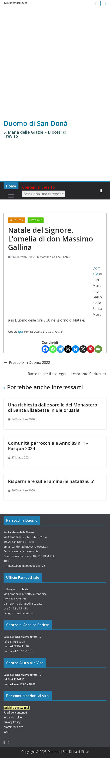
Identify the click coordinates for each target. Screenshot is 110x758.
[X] (83, 349)
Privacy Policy (12, 722)
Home (11, 186)
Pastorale (35, 220)
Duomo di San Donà (36, 123)
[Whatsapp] (53, 349)
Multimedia (17, 220)
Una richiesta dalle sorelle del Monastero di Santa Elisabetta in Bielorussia (52, 407)
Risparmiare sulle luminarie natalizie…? (51, 481)
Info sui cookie (13, 717)
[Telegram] (60, 349)
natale (67, 257)
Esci (6, 732)
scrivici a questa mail (17, 708)
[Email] (98, 349)
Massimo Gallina (50, 257)
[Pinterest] (90, 349)
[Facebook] (45, 349)
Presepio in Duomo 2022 (27, 362)
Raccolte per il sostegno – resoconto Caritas (67, 373)
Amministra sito (13, 727)
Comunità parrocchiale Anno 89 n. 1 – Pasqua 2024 (48, 445)
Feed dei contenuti (15, 712)
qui (20, 331)
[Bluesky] (75, 349)
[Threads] (68, 349)
